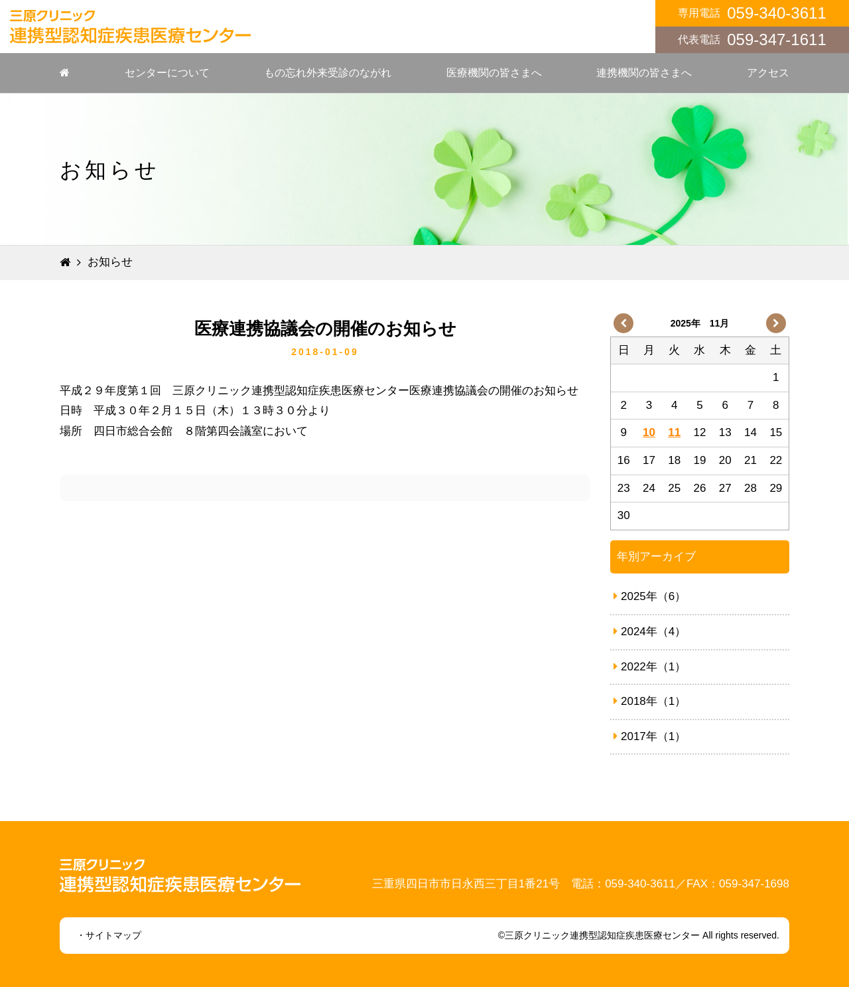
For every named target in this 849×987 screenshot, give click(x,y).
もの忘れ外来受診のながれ (327, 72)
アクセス (768, 72)
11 (674, 432)
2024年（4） (650, 631)
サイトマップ (113, 935)
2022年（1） (650, 666)
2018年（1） (650, 701)
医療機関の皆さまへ (494, 72)
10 (649, 432)
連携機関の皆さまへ (644, 72)
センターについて (167, 72)
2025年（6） (650, 596)
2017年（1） (650, 736)
